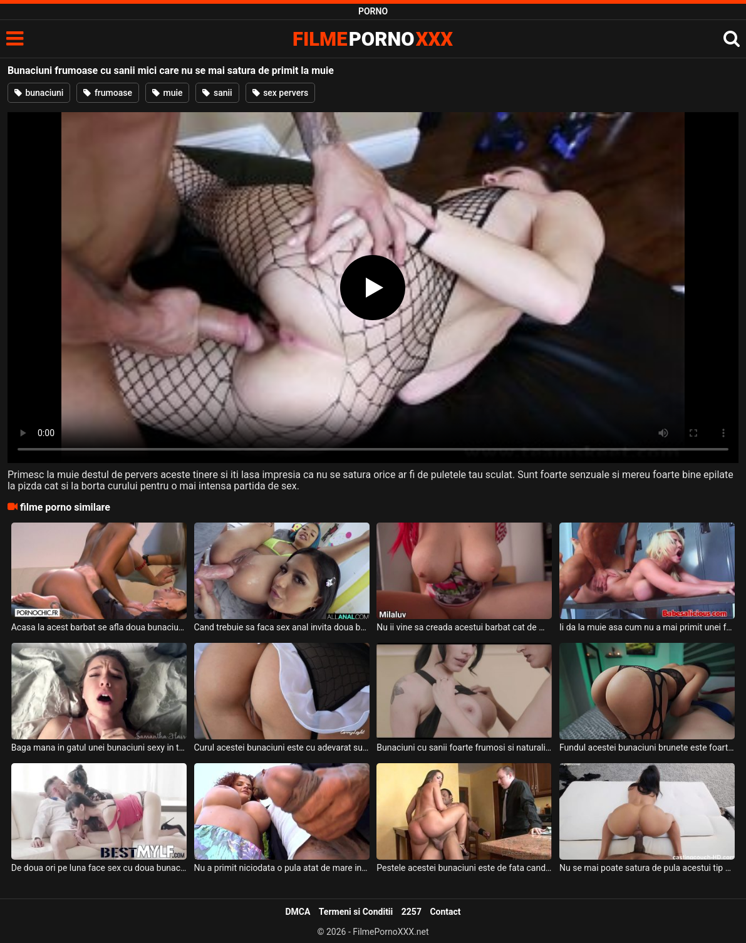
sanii (217, 93)
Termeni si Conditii (356, 912)
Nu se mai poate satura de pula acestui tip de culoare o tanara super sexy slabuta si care (647, 868)
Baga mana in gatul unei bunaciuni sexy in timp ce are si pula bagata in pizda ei (99, 747)
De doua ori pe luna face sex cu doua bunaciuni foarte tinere (99, 868)
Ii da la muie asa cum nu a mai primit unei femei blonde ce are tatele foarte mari (647, 627)
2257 (411, 912)
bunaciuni (39, 93)
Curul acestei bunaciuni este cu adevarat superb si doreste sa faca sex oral (282, 747)
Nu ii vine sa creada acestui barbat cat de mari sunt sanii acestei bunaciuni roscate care (464, 627)
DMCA (297, 912)
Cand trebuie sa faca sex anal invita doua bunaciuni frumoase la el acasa (282, 627)
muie (167, 93)
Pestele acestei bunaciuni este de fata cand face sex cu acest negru (464, 868)
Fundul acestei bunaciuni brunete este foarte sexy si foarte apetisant (647, 747)
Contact (445, 912)
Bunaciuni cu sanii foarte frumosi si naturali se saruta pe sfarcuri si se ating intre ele (464, 747)
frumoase (107, 93)
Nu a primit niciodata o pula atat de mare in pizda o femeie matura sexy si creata (282, 868)
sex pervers (280, 93)
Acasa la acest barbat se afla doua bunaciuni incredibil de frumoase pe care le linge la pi (99, 627)
